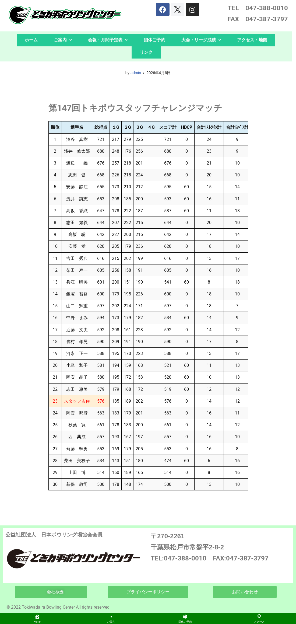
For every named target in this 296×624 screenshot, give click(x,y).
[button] (63, 27)
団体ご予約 (154, 27)
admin (136, 73)
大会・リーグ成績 (201, 27)
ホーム (31, 27)
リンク (146, 39)
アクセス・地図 (252, 27)
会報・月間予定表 (108, 27)
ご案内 (63, 27)
